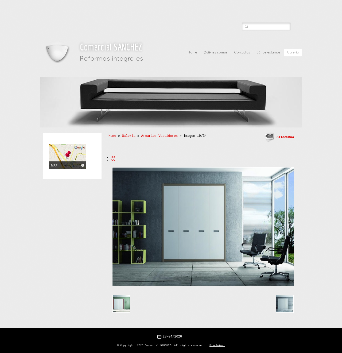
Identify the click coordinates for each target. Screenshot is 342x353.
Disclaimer (217, 345)
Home (192, 52)
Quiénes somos (216, 52)
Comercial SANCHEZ (111, 46)
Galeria (293, 52)
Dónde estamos (268, 52)
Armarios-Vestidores (159, 136)
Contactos (242, 52)
